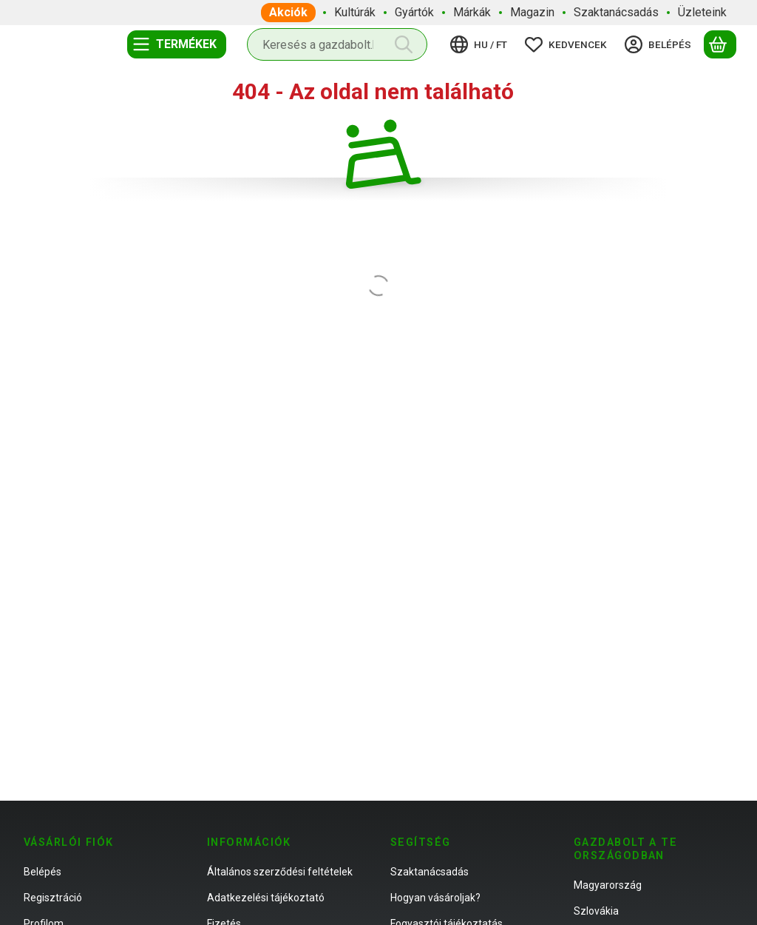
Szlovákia (596, 911)
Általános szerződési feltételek (280, 872)
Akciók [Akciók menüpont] (288, 12)
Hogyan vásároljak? (435, 898)
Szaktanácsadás (429, 872)
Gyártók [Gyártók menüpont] (414, 12)
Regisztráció (53, 898)
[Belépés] (660, 44)
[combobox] (337, 44)
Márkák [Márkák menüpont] (472, 12)
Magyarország (608, 885)
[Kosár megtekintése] (720, 44)
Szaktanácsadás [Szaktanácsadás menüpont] (616, 12)
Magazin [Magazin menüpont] (532, 12)
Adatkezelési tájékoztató (266, 898)
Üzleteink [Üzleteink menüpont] (702, 12)
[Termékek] (176, 44)
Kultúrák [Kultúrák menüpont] (355, 12)
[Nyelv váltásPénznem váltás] (481, 44)
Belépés (42, 872)
